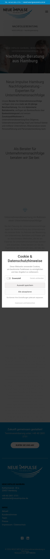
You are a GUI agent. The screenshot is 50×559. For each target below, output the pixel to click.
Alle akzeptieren (25, 292)
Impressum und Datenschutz (25, 303)
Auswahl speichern (25, 285)
